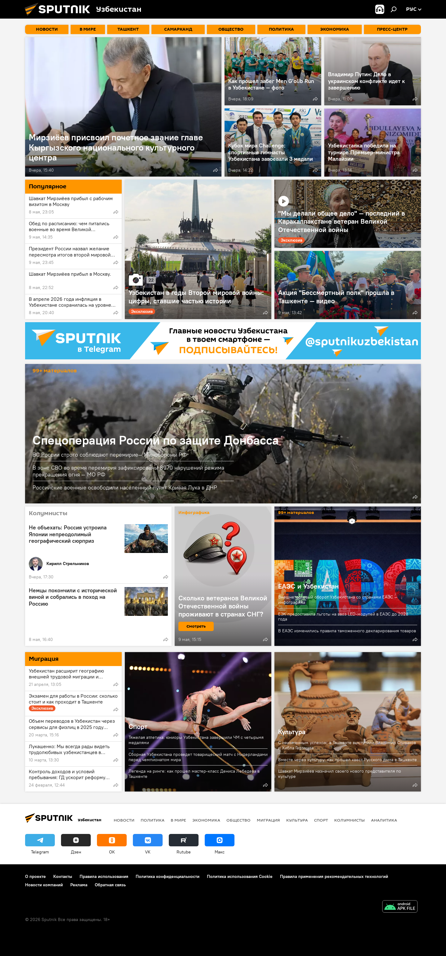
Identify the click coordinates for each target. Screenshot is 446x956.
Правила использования (104, 876)
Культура (291, 731)
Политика (152, 820)
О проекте (35, 876)
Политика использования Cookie (240, 876)
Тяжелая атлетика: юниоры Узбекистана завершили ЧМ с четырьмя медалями (196, 740)
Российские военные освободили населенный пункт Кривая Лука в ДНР (125, 487)
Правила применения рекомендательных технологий (334, 876)
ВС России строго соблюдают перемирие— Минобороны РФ (110, 454)
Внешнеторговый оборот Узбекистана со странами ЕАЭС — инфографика (337, 599)
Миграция (268, 820)
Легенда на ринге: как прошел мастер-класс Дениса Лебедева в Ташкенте (194, 773)
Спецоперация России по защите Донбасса (156, 440)
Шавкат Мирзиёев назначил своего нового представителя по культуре (339, 773)
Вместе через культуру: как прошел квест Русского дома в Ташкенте (347, 759)
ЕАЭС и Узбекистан (308, 586)
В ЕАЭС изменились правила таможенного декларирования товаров (347, 631)
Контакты (62, 876)
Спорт (138, 726)
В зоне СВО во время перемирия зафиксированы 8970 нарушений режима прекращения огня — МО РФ (128, 471)
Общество (238, 820)
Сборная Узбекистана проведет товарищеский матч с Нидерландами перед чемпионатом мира (198, 757)
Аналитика (384, 820)
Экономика (206, 820)
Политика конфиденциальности (167, 876)
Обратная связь (110, 885)
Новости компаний (44, 885)
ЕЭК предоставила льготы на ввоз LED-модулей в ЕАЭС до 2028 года (343, 616)
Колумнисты (349, 820)
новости (124, 820)
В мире (178, 820)
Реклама (78, 885)
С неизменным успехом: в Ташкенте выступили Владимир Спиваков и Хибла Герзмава (347, 745)
